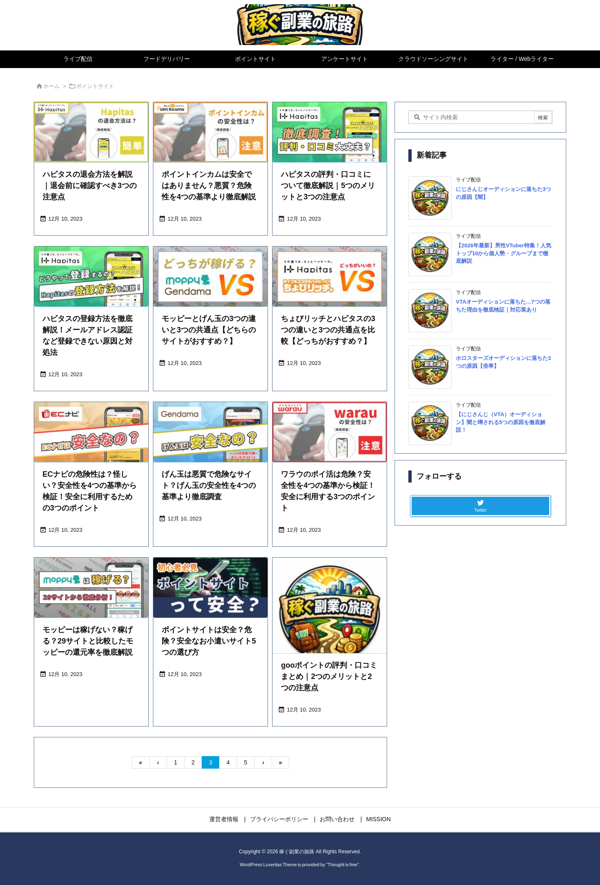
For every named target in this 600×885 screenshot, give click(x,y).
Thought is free (342, 864)
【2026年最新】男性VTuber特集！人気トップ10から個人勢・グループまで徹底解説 (503, 253)
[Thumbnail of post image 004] (329, 132)
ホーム (51, 86)
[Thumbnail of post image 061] (91, 588)
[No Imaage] (329, 615)
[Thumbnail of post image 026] (91, 432)
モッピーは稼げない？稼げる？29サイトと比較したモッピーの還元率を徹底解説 (87, 641)
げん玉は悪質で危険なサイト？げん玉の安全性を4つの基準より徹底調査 (209, 485)
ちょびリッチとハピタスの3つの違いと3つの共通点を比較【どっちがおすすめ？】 (328, 329)
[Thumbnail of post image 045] (210, 276)
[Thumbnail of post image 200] (210, 588)
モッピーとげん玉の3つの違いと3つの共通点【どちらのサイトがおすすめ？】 (209, 329)
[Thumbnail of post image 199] (91, 276)
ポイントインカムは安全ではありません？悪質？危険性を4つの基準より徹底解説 (209, 185)
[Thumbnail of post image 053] (91, 132)
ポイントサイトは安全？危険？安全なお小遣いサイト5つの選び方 (209, 641)
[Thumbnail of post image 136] (329, 276)
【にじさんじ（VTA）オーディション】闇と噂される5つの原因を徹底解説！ (500, 421)
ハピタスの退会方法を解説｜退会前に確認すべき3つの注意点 (89, 185)
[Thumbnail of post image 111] (210, 132)
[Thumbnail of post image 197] (210, 432)
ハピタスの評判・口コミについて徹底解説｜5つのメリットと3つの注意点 (328, 185)
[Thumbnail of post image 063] (329, 432)
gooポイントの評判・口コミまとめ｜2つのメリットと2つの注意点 (329, 676)
